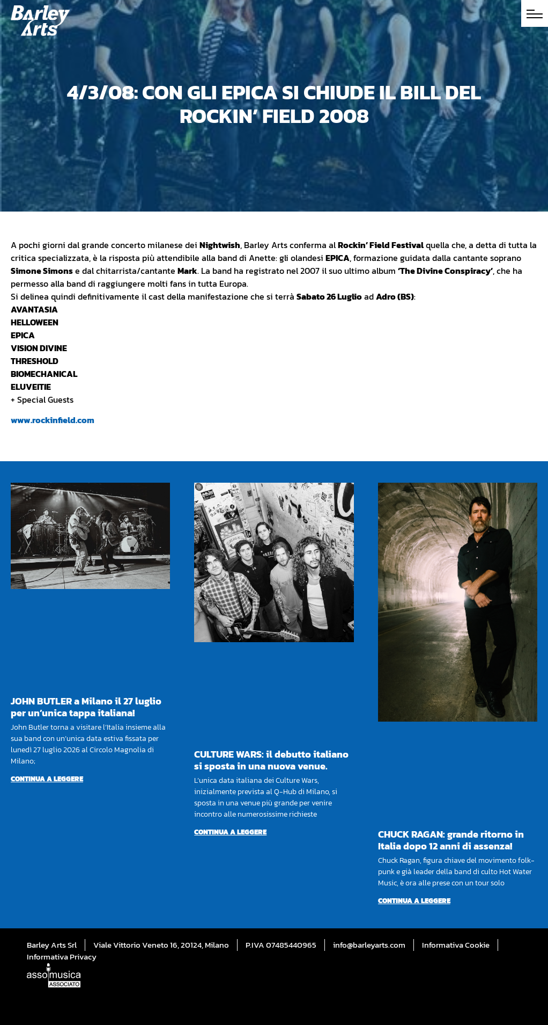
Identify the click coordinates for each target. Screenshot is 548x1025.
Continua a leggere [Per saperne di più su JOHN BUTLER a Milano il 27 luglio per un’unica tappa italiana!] (47, 779)
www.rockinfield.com (52, 419)
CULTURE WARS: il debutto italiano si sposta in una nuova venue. (271, 760)
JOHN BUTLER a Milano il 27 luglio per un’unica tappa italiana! (86, 707)
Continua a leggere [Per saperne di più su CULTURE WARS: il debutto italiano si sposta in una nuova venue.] (230, 832)
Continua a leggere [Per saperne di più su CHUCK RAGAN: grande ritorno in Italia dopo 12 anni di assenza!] (414, 901)
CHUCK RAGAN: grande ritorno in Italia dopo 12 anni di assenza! (451, 840)
